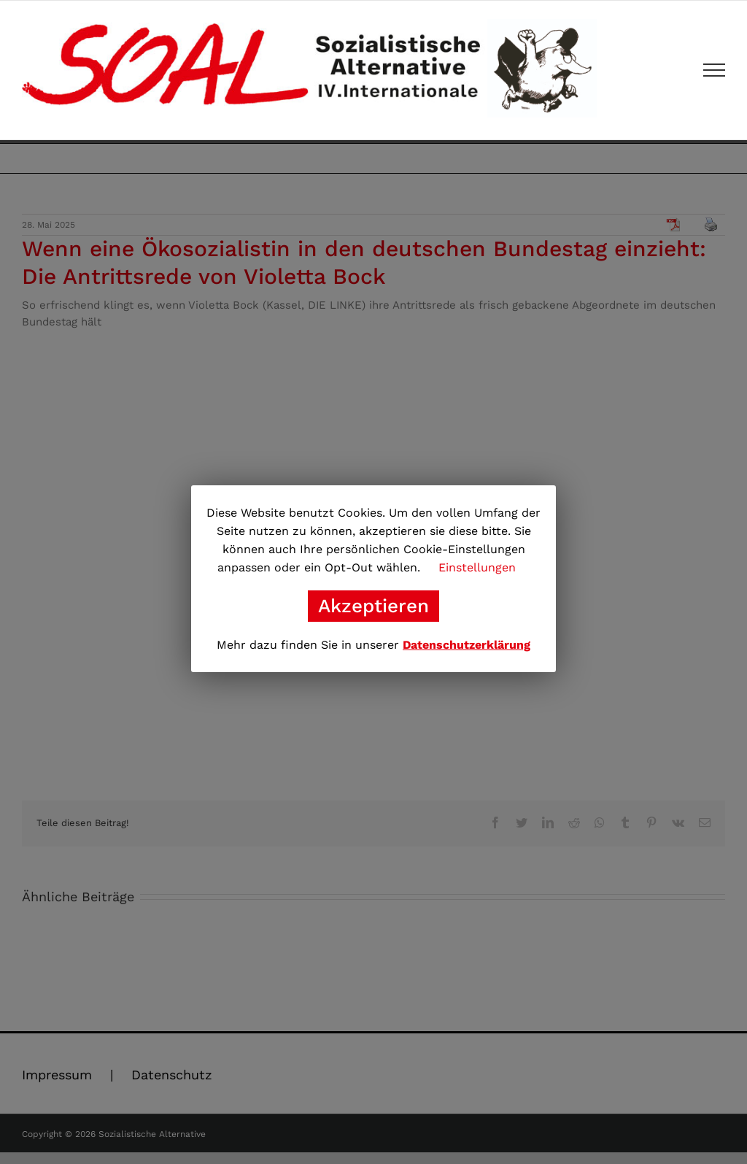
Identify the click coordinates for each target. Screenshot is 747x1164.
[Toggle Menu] (714, 70)
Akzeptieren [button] (373, 606)
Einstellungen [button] (477, 567)
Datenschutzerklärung (466, 645)
